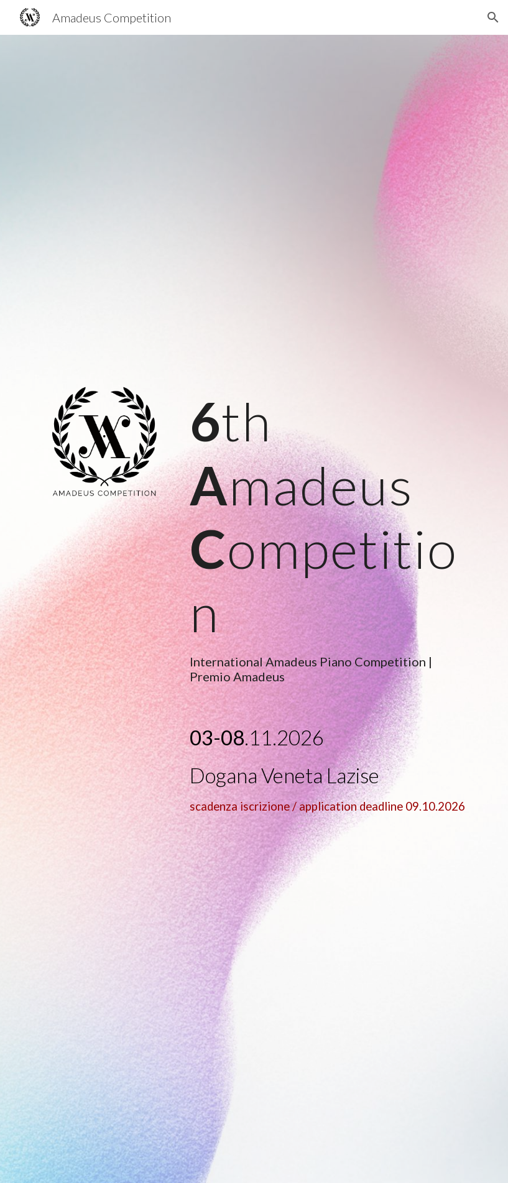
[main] (329, 536)
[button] (493, 17)
